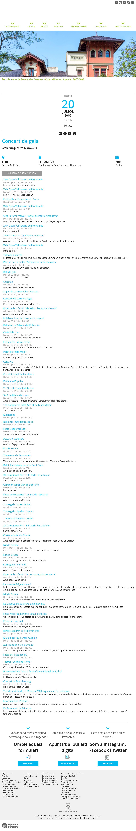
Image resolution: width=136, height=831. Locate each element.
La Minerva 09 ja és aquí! (17, 584)
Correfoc (8, 281)
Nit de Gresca (10, 545)
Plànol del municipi (30, 776)
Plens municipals (8, 790)
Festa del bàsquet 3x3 (15, 654)
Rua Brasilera (10, 448)
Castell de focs (11, 332)
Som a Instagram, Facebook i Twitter (108, 747)
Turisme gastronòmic (50, 780)
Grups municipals (8, 784)
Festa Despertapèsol (14, 428)
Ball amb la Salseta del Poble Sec (21, 325)
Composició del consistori (11, 782)
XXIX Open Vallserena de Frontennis (23, 179)
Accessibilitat (78, 818)
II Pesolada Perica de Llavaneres (21, 630)
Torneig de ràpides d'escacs (18, 511)
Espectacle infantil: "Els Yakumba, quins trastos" (30, 308)
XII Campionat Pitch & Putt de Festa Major (26, 475)
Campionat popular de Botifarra (21, 484)
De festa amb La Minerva (17, 708)
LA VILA (31, 26)
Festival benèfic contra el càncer (21, 199)
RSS (87, 818)
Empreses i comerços (31, 786)
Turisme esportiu (48, 778)
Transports (27, 780)
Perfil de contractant (68, 794)
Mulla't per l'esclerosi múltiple (20, 637)
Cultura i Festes (53, 79)
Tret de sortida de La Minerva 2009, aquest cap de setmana (36, 691)
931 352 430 (94, 815)
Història (26, 778)
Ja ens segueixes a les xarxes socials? (107, 735)
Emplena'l (28, 763)
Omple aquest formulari (28, 747)
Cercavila (8, 361)
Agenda (67, 79)
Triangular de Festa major (17, 455)
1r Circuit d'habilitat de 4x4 (18, 518)
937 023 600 (82, 815)
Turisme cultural (48, 776)
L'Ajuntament (7, 774)
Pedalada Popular (13, 381)
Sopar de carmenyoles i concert (21, 291)
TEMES (44, 26)
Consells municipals (9, 794)
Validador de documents (70, 799)
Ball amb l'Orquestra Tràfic (18, 421)
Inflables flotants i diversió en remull (23, 318)
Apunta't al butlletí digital (68, 747)
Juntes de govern (8, 792)
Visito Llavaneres (49, 774)
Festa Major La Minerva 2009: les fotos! (25, 613)
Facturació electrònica (69, 788)
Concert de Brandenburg (17, 681)
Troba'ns (108, 763)
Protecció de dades (64, 818)
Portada (6, 79)
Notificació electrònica (69, 790)
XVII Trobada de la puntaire (18, 644)
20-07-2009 (78, 79)
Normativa (65, 792)
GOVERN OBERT (79, 26)
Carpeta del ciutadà (68, 776)
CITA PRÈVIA (101, 26)
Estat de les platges (49, 782)
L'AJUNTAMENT (12, 26)
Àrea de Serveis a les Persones (27, 79)
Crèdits (41, 818)
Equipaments (28, 782)
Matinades (9, 414)
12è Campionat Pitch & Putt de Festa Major (27, 405)
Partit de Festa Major (14, 351)
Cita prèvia (65, 786)
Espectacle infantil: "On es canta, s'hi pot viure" (29, 574)
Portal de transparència (10, 788)
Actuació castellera (13, 438)
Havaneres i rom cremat (16, 342)
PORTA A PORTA (123, 26)
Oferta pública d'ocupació (70, 797)
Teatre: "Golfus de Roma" (17, 661)
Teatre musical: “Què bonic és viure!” (23, 235)
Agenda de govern (9, 780)
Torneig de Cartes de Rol (17, 504)
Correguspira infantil (14, 564)
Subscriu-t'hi (68, 763)
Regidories (6, 778)
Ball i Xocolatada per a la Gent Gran (23, 465)
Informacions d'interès (16, 701)
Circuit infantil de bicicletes (18, 374)
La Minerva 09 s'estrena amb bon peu (24, 603)
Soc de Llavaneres (31, 774)
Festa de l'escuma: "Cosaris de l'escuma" (25, 494)
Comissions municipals (10, 797)
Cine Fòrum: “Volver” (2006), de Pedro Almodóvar (30, 215)
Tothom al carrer (12, 255)
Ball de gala (9, 272)
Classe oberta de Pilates (16, 535)
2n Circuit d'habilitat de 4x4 (18, 388)
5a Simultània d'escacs (16, 395)
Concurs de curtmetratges (17, 298)
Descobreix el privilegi (50, 784)
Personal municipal (9, 786)
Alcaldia (5, 776)
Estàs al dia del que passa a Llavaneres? (68, 735)
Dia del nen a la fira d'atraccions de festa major (29, 262)
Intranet (94, 818)
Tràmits (64, 778)
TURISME (58, 26)
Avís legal (50, 818)
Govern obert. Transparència (72, 774)
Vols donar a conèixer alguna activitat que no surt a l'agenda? (28, 735)
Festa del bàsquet (13, 621)
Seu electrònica (67, 782)
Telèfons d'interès (30, 784)
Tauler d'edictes (67, 784)
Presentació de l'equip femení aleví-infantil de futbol (32, 671)
